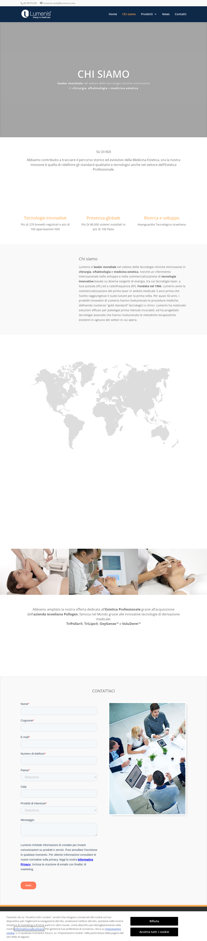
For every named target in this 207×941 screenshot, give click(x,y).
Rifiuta (154, 921)
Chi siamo (129, 14)
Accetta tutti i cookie (154, 932)
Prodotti (147, 14)
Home (113, 14)
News (166, 14)
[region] (103, 926)
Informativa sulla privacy (29, 929)
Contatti (180, 14)
